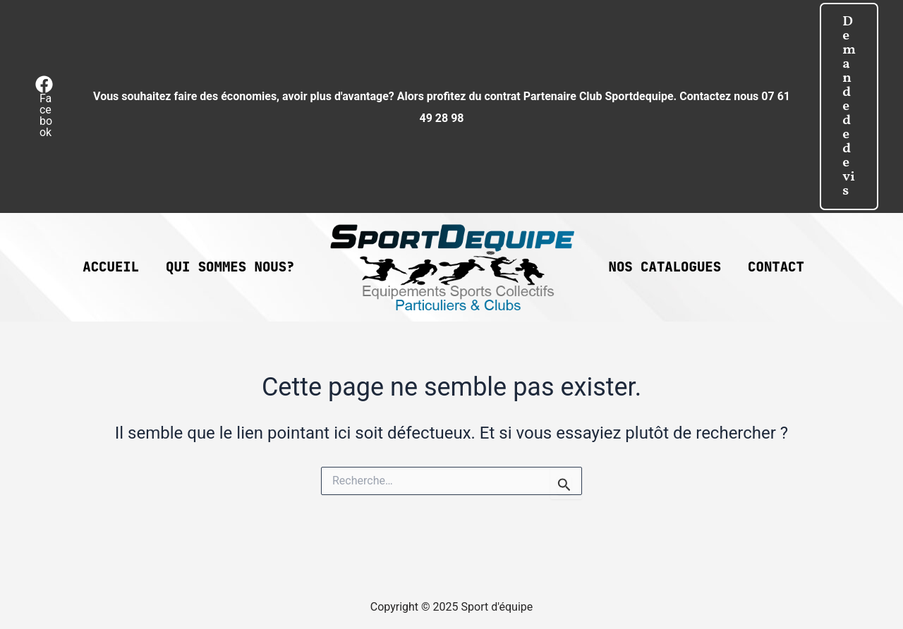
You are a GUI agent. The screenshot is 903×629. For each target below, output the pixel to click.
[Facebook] (44, 106)
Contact (776, 267)
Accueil (111, 267)
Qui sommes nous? (230, 267)
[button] (849, 106)
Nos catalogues (665, 267)
